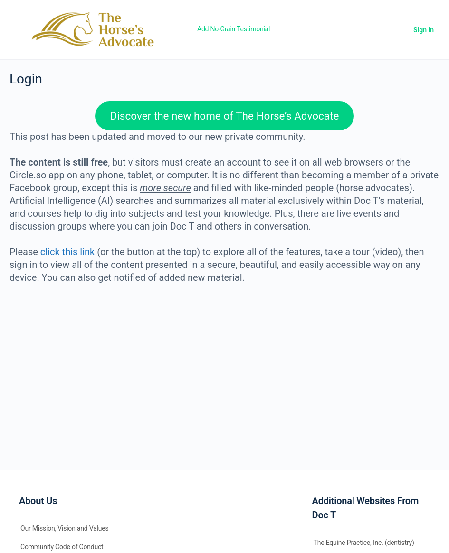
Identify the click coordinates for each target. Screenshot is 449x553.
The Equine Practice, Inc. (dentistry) (364, 542)
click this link (67, 252)
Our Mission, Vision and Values (64, 528)
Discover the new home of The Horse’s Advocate (224, 116)
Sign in (423, 30)
